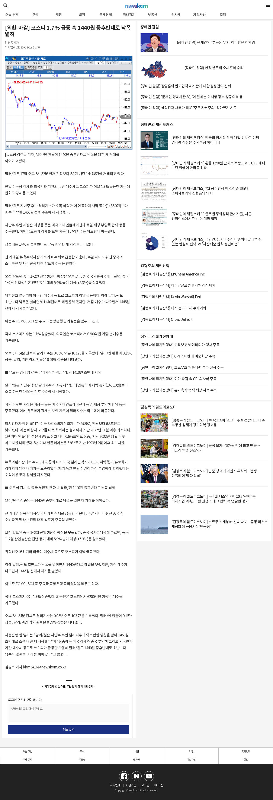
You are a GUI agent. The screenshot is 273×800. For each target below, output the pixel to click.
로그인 (145, 785)
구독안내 (115, 785)
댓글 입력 (68, 729)
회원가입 (131, 785)
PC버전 (158, 785)
